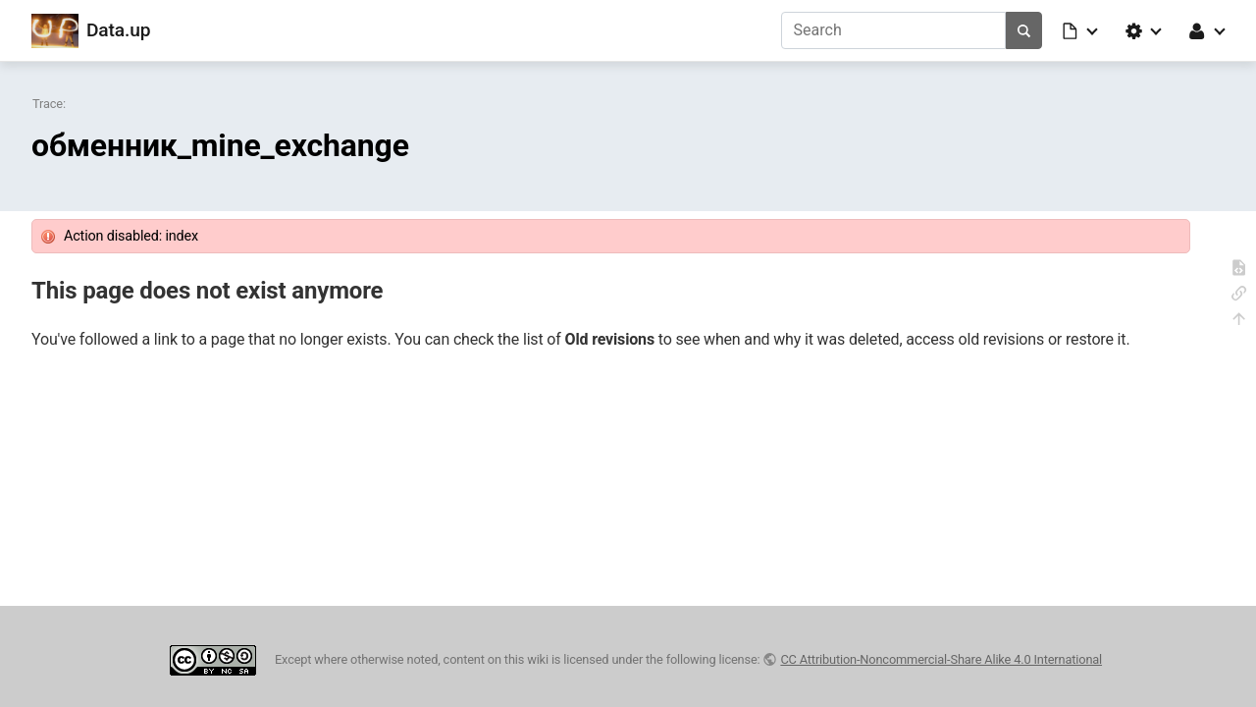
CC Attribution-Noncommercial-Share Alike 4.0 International (941, 659)
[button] (1081, 30)
